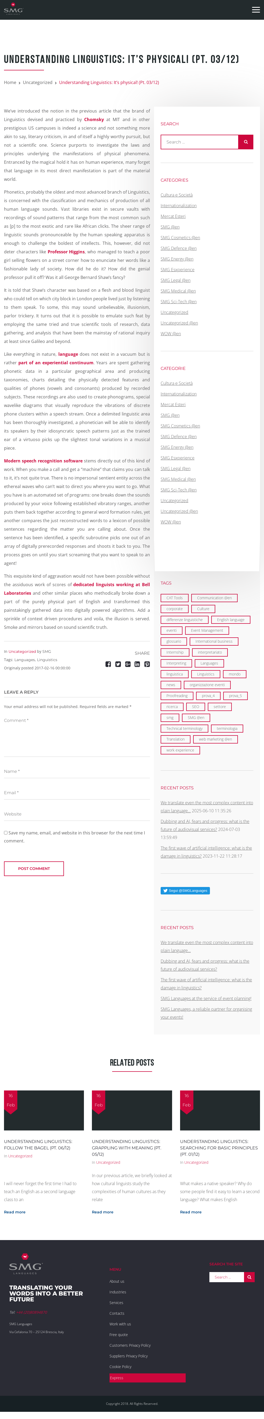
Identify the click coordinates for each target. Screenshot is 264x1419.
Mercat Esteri (173, 216)
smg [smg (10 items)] (169, 717)
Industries (117, 1291)
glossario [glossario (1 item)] (173, 641)
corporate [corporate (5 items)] (174, 608)
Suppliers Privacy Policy (128, 1355)
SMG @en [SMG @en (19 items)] (196, 717)
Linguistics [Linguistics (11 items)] (205, 674)
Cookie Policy (120, 1366)
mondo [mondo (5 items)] (235, 674)
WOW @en (171, 334)
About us (116, 1281)
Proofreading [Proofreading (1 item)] (177, 695)
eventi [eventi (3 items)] (171, 630)
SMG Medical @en (178, 291)
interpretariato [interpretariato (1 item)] (210, 652)
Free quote (118, 1334)
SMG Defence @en (179, 248)
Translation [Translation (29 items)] (175, 739)
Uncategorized (37, 82)
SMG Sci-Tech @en (179, 302)
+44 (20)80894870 (31, 1312)
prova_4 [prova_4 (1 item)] (208, 695)
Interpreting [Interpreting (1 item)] (176, 663)
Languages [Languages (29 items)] (209, 663)
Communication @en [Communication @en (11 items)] (214, 597)
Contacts (116, 1313)
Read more (15, 1212)
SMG (46, 651)
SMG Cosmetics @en (180, 238)
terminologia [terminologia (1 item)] (227, 728)
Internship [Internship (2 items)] (175, 652)
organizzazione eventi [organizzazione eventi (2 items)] (207, 684)
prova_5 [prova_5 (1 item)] (235, 695)
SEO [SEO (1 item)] (195, 706)
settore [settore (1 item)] (220, 706)
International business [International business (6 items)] (214, 641)
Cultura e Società (177, 195)
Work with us (120, 1323)
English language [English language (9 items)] (231, 619)
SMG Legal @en (175, 280)
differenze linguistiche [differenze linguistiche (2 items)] (184, 619)
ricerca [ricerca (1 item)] (172, 706)
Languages (24, 659)
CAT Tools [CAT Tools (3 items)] (174, 597)
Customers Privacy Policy (130, 1345)
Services (116, 1302)
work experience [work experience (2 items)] (180, 750)
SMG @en (170, 227)
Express (116, 1377)
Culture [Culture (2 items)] (203, 608)
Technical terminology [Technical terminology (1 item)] (184, 728)
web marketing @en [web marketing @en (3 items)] (215, 739)
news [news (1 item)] (170, 684)
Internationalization (179, 206)
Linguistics (47, 659)
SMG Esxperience (177, 270)
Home (10, 82)
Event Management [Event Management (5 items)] (207, 630)
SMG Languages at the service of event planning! (206, 998)
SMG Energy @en (177, 259)
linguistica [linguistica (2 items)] (174, 674)
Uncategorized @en (179, 323)
